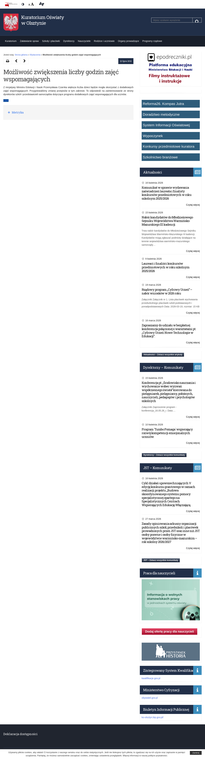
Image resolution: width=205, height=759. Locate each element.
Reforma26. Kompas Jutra (163, 104)
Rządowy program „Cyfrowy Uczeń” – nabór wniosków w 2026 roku (167, 291)
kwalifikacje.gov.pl (151, 678)
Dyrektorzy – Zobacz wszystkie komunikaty (164, 455)
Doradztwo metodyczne (161, 114)
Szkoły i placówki (51, 41)
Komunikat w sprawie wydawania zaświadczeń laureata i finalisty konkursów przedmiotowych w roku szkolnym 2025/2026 (166, 192)
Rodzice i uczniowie (104, 41)
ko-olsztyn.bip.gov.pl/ (152, 717)
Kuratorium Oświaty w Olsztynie (42, 20)
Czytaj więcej (193, 205)
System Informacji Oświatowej (166, 125)
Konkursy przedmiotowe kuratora (168, 146)
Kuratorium (10, 41)
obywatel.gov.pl (150, 697)
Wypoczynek (153, 136)
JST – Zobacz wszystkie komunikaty (161, 560)
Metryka (17, 112)
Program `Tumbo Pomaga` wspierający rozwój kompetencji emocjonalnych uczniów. (167, 433)
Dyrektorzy (68, 41)
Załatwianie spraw (29, 41)
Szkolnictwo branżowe (160, 157)
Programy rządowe (152, 41)
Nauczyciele (84, 41)
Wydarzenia (35, 55)
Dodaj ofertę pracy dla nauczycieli (169, 631)
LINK (6, 100)
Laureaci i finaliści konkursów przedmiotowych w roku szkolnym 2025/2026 (165, 267)
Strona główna (21, 55)
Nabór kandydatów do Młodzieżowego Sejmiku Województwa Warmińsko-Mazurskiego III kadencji (167, 220)
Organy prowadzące (128, 41)
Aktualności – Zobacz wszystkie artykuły (163, 354)
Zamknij (195, 753)
